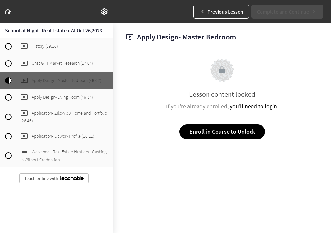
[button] (8, 11)
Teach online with (54, 178)
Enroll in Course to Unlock (222, 131)
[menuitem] (105, 11)
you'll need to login (253, 106)
